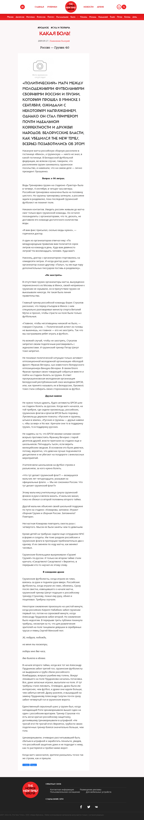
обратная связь (53, 784)
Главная (39, 7)
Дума (134, 17)
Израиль (92, 17)
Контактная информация (62, 789)
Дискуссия (20, 17)
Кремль (127, 17)
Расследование (62, 17)
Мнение (10, 17)
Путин (119, 17)
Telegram (33, 765)
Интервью (30, 17)
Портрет (51, 17)
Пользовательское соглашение (65, 792)
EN (119, 7)
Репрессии (41, 17)
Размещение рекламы (90, 789)
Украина (83, 17)
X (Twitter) (26, 765)
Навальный (103, 17)
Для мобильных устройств (98, 792)
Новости (89, 7)
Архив (100, 7)
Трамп (112, 17)
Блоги (73, 17)
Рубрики (52, 7)
